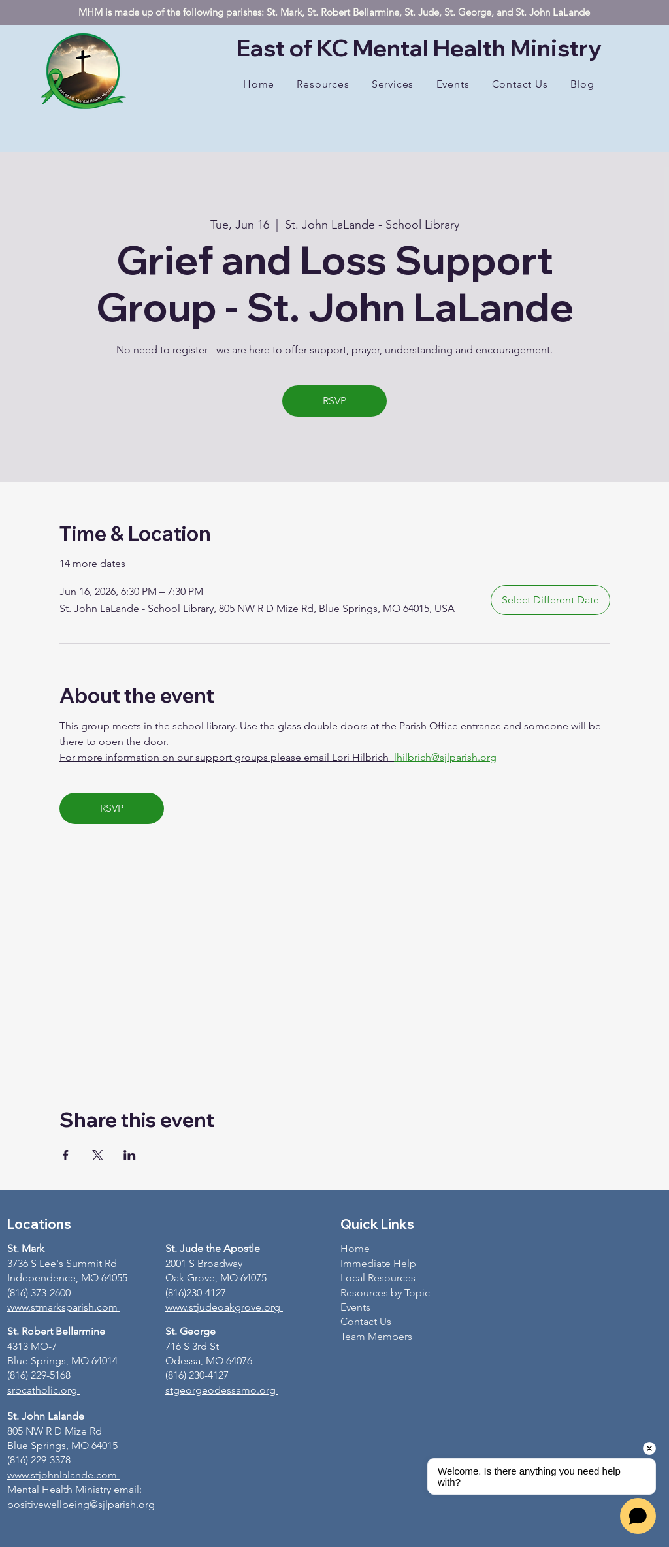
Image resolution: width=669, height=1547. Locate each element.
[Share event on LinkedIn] (129, 1155)
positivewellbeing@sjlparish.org (81, 1504)
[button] (322, 84)
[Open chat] (638, 1516)
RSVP (334, 400)
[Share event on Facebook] (65, 1155)
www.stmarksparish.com (62, 1307)
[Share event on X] (97, 1155)
